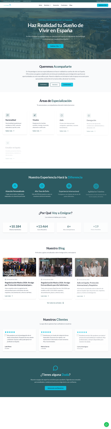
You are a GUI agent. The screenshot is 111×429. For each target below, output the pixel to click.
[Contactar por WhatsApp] (106, 424)
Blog (71, 5)
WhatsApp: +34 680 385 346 (103, 1)
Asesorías (56, 5)
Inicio (40, 5)
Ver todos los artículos (55, 303)
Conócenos (64, 5)
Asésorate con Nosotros (55, 388)
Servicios (47, 5)
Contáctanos (67, 84)
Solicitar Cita (102, 5)
